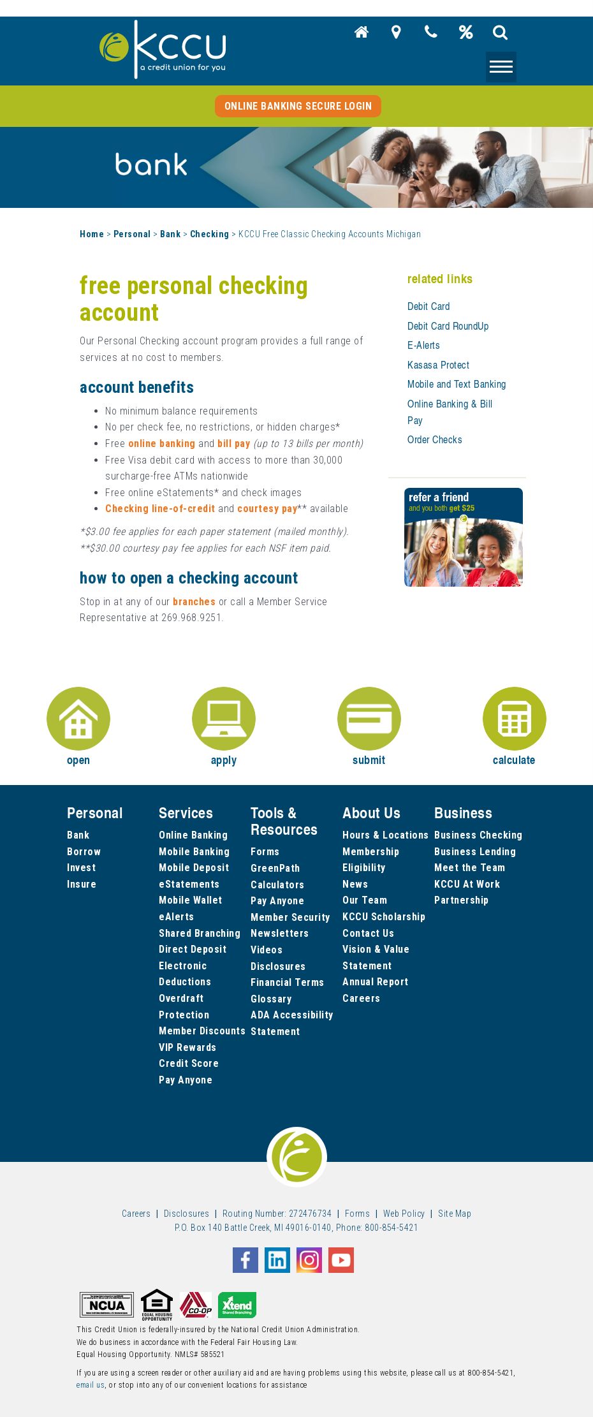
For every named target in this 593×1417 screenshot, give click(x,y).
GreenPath (275, 868)
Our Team (364, 900)
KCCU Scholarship (383, 917)
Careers (361, 998)
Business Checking (478, 835)
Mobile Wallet (191, 900)
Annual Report (375, 982)
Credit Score (189, 1063)
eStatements (189, 884)
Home (92, 234)
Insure (81, 884)
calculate (514, 727)
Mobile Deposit (194, 868)
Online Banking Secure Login (298, 106)
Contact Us (368, 933)
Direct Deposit (192, 949)
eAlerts (176, 917)
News (355, 884)
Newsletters (280, 933)
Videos (266, 950)
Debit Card (428, 306)
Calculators (278, 885)
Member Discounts (202, 1031)
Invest (81, 868)
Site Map (454, 1213)
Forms (265, 852)
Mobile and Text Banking (456, 384)
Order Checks (434, 439)
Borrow (84, 852)
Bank (170, 234)
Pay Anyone (185, 1080)
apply (224, 727)
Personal (132, 234)
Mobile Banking (194, 852)
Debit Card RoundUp (447, 326)
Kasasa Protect (438, 365)
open (78, 727)
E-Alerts (423, 345)
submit (369, 727)
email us (91, 1385)
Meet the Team (470, 868)
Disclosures (278, 966)
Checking (210, 234)
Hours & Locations (385, 835)
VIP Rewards (188, 1047)
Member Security (290, 917)
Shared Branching (199, 933)
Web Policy (404, 1213)
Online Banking (193, 835)
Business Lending (475, 852)
